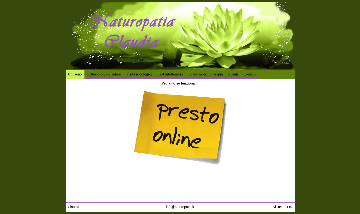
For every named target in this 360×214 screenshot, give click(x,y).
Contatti (249, 74)
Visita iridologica (139, 74)
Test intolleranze (170, 74)
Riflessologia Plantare (104, 74)
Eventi (233, 74)
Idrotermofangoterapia (205, 74)
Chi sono (75, 74)
